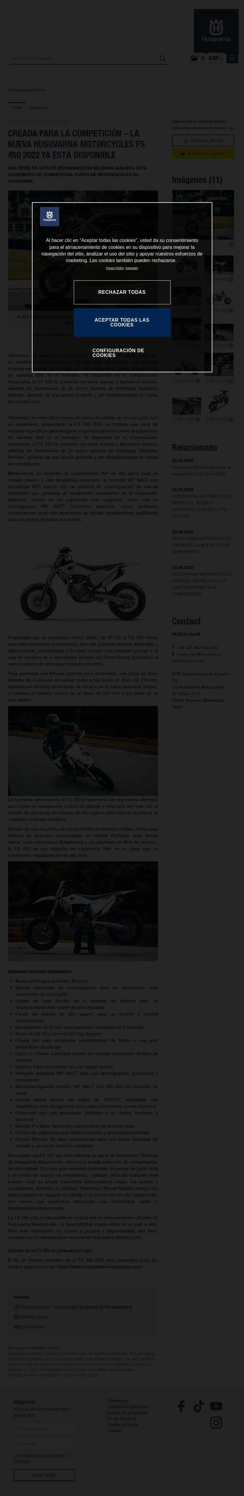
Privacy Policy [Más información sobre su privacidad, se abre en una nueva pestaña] (115, 268)
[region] (122, 287)
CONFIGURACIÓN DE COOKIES (119, 353)
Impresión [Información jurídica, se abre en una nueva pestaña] (131, 268)
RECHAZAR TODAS (122, 292)
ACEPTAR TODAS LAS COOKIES (122, 323)
